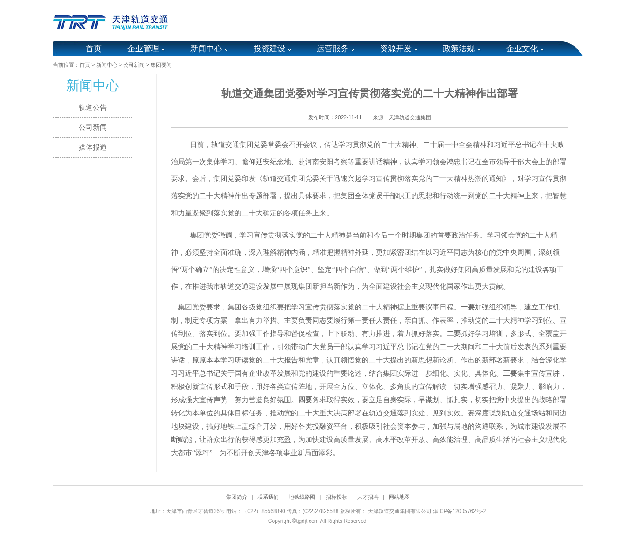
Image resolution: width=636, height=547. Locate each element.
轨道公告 (93, 107)
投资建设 (269, 48)
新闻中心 (206, 48)
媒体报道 (93, 147)
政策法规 (459, 48)
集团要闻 (161, 65)
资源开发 (396, 48)
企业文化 (522, 48)
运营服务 (332, 48)
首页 (94, 48)
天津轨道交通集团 (410, 117)
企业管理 (143, 48)
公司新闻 (133, 65)
